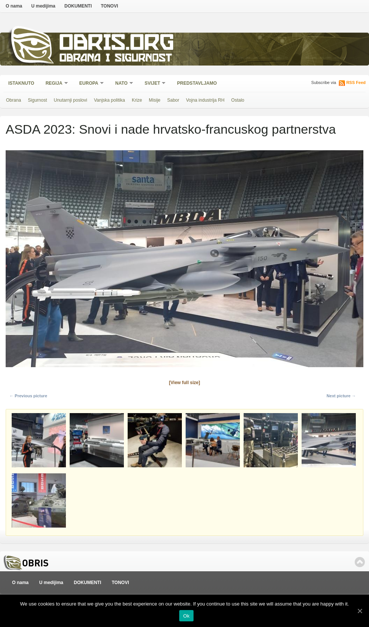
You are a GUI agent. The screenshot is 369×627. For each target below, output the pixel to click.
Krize (137, 100)
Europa (89, 84)
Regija (54, 84)
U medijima (43, 6)
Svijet (153, 84)
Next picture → (341, 396)
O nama (14, 6)
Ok (186, 616)
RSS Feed (356, 82)
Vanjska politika (109, 100)
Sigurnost (37, 100)
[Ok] (359, 611)
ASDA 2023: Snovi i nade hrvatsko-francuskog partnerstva (171, 129)
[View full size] (184, 382)
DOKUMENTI (78, 6)
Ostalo (237, 100)
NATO (121, 84)
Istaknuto (21, 83)
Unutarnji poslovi (70, 100)
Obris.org (116, 44)
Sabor (173, 100)
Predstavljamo (197, 83)
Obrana (13, 100)
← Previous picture (28, 396)
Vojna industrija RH (205, 100)
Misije (154, 100)
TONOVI (109, 6)
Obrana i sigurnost (115, 59)
